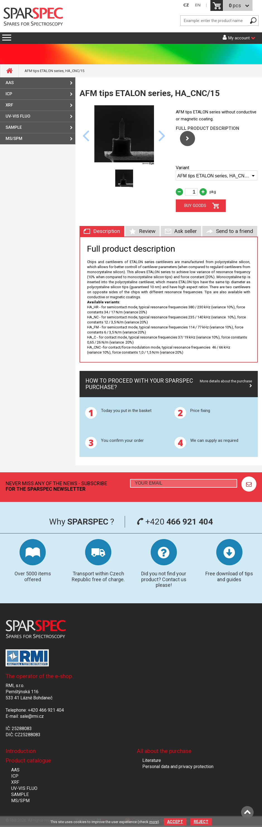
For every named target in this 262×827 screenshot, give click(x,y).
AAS (10, 82)
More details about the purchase (226, 381)
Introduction (21, 751)
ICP (9, 93)
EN (198, 5)
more (153, 822)
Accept (175, 821)
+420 (175, 521)
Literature (151, 760)
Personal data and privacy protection (177, 766)
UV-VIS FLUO (18, 116)
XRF (9, 105)
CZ (186, 5)
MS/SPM (14, 138)
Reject (201, 821)
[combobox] (217, 175)
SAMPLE (14, 127)
